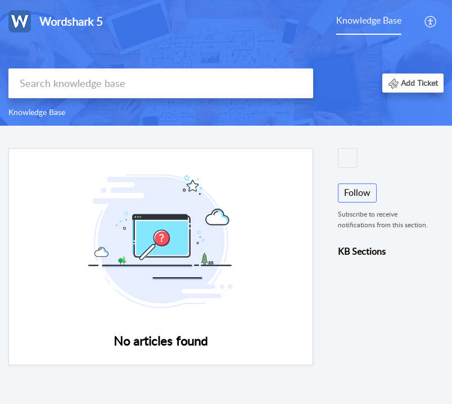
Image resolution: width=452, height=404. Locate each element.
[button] (431, 21)
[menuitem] (368, 21)
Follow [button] (357, 192)
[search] (160, 83)
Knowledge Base (368, 20)
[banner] (226, 63)
